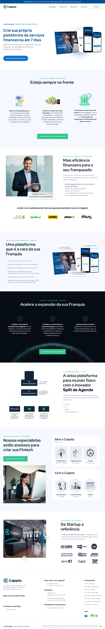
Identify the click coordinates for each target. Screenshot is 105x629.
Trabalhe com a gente (91, 587)
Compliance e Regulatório (92, 601)
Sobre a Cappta (89, 584)
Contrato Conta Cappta (92, 598)
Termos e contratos (90, 604)
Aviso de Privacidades (91, 593)
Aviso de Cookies (89, 590)
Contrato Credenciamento (93, 595)
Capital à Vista (11, 610)
